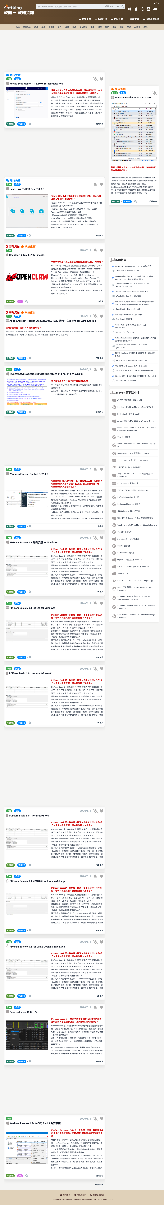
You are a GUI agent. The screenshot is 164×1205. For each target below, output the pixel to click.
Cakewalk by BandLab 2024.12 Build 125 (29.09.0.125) (131, 346)
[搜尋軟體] (80, 6)
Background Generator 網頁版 (128, 504)
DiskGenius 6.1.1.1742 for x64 (128, 414)
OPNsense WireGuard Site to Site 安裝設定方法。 (134, 266)
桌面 (114, 27)
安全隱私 (83, 27)
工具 (43, 27)
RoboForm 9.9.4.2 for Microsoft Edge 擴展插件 (135, 407)
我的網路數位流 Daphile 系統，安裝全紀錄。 (132, 366)
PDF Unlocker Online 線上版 (128, 497)
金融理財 (99, 412)
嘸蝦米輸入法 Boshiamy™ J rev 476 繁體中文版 (135, 518)
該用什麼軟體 (151, 19)
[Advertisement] (54, 52)
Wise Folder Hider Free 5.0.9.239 (128, 296)
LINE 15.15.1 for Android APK (129, 467)
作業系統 (27, 27)
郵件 (107, 27)
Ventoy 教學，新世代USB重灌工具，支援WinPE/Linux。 (130, 326)
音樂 (67, 27)
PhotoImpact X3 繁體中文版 (127, 483)
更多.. (145, 27)
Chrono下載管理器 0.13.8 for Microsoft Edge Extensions (134, 588)
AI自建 (100, 301)
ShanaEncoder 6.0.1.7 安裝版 (128, 539)
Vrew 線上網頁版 (123, 437)
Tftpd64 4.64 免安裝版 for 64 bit (129, 560)
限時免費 (85, 19)
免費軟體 (101, 19)
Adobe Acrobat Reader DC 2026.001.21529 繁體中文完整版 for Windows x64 (136, 429)
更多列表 (99, 1185)
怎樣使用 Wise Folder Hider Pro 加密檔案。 (131, 292)
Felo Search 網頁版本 (124, 319)
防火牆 (100, 526)
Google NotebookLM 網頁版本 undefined (133, 453)
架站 (100, 27)
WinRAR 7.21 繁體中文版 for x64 (129, 400)
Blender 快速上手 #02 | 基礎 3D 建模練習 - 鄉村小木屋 (135, 376)
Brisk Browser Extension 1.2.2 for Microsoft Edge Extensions (136, 616)
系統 (18, 27)
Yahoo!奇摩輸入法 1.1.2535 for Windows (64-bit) (135, 421)
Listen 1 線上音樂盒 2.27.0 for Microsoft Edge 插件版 (136, 445)
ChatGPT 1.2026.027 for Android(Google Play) (135, 581)
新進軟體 (117, 19)
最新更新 (133, 19)
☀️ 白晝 (156, 3)
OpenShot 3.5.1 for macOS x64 (128, 309)
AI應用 (137, 27)
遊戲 (121, 27)
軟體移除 (153, 201)
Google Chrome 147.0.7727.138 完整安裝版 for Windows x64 (135, 475)
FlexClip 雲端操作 (124, 546)
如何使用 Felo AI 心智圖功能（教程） (129, 315)
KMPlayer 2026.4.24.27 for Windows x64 (132, 490)
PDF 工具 (99, 358)
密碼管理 (99, 1176)
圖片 (74, 27)
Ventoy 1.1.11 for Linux (125, 332)
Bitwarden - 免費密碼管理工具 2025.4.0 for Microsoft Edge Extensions (133, 597)
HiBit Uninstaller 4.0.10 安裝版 (128, 511)
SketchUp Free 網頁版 (125, 553)
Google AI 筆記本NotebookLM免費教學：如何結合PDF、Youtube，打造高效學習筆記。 (134, 277)
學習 (129, 27)
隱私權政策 (80, 1195)
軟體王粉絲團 (97, 1195)
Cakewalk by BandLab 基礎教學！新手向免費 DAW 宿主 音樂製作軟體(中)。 (135, 339)
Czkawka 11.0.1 (123, 574)
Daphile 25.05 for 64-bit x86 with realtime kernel (134, 370)
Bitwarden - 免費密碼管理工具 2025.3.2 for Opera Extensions (136, 607)
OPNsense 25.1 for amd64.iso (127, 271)
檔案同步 (99, 124)
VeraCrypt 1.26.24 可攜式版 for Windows (131, 360)
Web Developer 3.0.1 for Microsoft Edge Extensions (137, 525)
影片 (60, 27)
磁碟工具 (99, 236)
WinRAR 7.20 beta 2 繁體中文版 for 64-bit (133, 567)
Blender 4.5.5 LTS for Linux (126, 381)
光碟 (36, 27)
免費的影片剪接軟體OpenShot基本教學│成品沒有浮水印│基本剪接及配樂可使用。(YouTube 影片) (135, 303)
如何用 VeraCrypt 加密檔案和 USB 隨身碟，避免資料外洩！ (135, 354)
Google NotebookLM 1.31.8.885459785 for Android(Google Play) (132, 284)
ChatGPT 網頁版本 (124, 532)
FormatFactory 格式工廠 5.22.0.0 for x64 (132, 460)
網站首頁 (65, 1195)
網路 (92, 27)
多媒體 (51, 27)
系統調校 (99, 1061)
